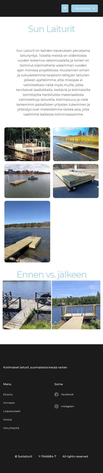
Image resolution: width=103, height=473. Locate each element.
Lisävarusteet (11, 411)
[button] (64, 8)
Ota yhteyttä (11, 428)
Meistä (7, 419)
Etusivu (8, 394)
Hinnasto (9, 402)
